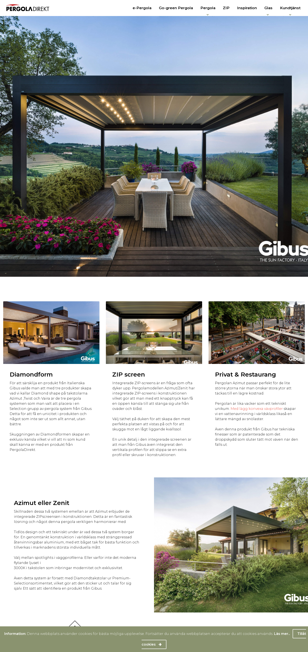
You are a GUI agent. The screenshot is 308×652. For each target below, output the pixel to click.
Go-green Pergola (176, 8)
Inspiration (247, 8)
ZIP (226, 8)
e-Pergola (142, 8)
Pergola (207, 8)
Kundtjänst (290, 8)
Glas (268, 8)
